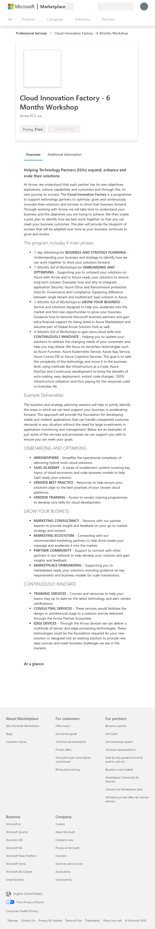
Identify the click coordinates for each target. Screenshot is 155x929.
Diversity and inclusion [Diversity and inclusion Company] (69, 864)
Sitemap (12, 920)
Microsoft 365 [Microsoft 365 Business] (14, 848)
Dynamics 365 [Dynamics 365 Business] (14, 840)
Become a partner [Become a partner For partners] (116, 726)
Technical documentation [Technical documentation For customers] (71, 742)
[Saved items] (88, 6)
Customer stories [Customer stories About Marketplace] (16, 742)
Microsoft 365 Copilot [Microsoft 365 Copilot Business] (19, 871)
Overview (33, 154)
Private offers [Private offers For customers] (63, 749)
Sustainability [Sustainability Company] (64, 879)
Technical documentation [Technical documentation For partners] (120, 749)
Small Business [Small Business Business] (15, 879)
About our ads (112, 920)
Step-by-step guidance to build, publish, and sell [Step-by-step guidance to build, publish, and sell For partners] (124, 759)
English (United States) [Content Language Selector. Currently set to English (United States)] (28, 894)
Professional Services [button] (31, 33)
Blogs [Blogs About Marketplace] (9, 734)
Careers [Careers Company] (60, 824)
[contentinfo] (51, 33)
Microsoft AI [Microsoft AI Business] (13, 824)
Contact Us (28, 920)
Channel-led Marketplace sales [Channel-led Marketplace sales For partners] (124, 789)
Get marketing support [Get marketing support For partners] (119, 742)
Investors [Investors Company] (61, 856)
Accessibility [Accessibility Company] (63, 871)
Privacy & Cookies (50, 920)
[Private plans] (93, 6)
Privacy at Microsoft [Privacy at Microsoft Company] (67, 848)
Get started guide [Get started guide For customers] (66, 734)
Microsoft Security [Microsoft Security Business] (17, 832)
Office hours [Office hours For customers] (63, 726)
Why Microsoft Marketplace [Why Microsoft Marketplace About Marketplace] (22, 726)
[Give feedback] (76, 6)
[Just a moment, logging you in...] (144, 6)
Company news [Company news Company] (65, 840)
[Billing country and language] (115, 6)
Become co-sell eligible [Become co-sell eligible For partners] (119, 769)
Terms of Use (73, 920)
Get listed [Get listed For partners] (111, 734)
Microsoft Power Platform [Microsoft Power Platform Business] (21, 856)
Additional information (65, 154)
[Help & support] (82, 6)
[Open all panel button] (9, 19)
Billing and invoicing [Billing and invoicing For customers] (68, 769)
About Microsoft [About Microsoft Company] (65, 832)
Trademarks (92, 920)
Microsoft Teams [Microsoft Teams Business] (16, 864)
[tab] (34, 154)
